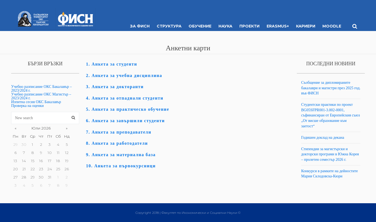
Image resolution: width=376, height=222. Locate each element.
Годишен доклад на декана (322, 137)
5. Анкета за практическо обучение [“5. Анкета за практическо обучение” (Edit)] (127, 109)
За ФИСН (140, 26)
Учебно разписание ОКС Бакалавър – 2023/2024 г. (41, 88)
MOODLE (331, 26)
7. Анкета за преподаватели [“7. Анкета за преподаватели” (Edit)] (118, 132)
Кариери (305, 26)
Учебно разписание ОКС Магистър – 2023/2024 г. (41, 96)
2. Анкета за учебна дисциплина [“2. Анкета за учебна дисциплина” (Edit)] (124, 75)
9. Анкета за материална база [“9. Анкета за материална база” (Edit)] (121, 154)
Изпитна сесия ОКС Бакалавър (36, 102)
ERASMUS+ (278, 26)
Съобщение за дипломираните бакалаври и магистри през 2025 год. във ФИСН (330, 88)
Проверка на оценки (27, 106)
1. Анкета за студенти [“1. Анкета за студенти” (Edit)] (111, 64)
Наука (225, 26)
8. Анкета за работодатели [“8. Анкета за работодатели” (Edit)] (117, 143)
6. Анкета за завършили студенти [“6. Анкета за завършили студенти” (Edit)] (125, 120)
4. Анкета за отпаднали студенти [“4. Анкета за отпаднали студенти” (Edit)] (125, 98)
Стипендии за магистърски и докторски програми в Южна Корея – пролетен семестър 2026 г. (330, 154)
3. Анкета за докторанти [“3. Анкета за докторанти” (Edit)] (115, 86)
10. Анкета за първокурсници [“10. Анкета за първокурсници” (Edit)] (121, 166)
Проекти (249, 26)
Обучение (200, 26)
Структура (169, 26)
